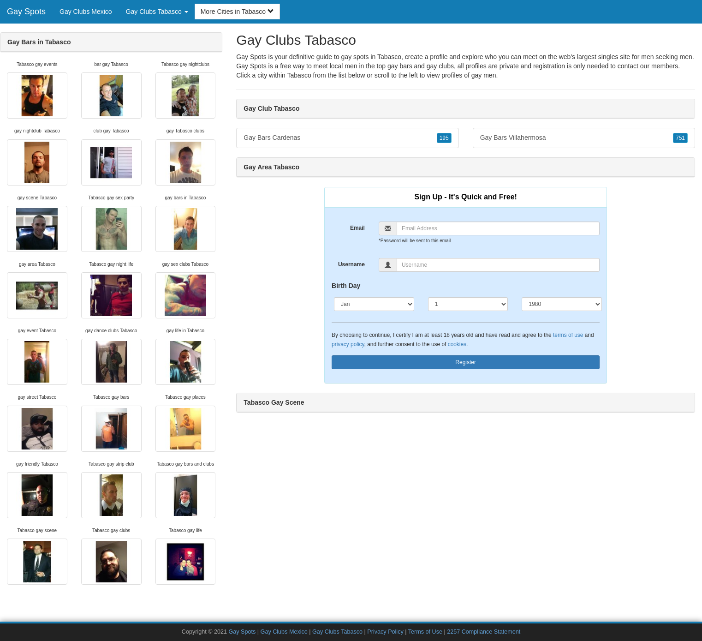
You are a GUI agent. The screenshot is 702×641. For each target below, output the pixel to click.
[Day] (468, 304)
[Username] (498, 265)
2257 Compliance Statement (483, 632)
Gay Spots (26, 11)
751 (680, 138)
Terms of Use (425, 632)
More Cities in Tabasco (237, 11)
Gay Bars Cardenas (347, 138)
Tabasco (299, 75)
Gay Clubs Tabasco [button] (157, 11)
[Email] (498, 228)
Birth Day (346, 285)
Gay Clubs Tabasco (337, 632)
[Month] (374, 304)
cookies (457, 344)
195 (444, 138)
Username (351, 264)
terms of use (568, 335)
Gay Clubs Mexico (85, 11)
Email (357, 228)
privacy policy (348, 344)
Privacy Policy (385, 632)
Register (465, 362)
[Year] (562, 304)
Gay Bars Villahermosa (584, 138)
